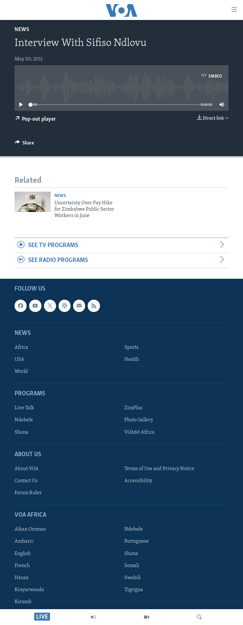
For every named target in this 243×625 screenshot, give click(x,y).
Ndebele (24, 420)
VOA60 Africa (139, 432)
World (21, 371)
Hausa (21, 577)
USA (19, 359)
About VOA (27, 468)
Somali (131, 565)
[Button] (24, 144)
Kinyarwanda (29, 589)
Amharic (24, 541)
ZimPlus (133, 408)
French (22, 565)
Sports (131, 347)
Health (131, 359)
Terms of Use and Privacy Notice (159, 468)
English (23, 553)
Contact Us (26, 480)
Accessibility (138, 480)
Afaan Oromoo (30, 529)
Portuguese (136, 541)
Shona (21, 432)
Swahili (132, 577)
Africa (21, 347)
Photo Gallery (138, 420)
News (22, 30)
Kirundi (23, 601)
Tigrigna (133, 589)
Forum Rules (28, 492)
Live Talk (24, 408)
